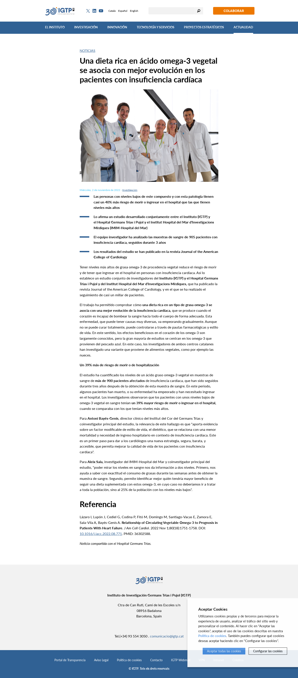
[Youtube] (101, 10)
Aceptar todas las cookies (224, 651)
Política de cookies (129, 660)
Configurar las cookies (268, 651)
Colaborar (234, 11)
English (134, 10)
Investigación (86, 27)
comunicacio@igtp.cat (167, 636)
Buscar (198, 10)
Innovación (117, 27)
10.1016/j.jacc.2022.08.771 (101, 533)
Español (122, 10)
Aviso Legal (101, 660)
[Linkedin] (94, 11)
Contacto (156, 660)
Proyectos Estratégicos (204, 27)
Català (112, 10)
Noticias (87, 50)
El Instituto (55, 27)
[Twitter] (88, 11)
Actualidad (243, 27)
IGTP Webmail (180, 660)
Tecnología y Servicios (155, 27)
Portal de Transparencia (70, 660)
